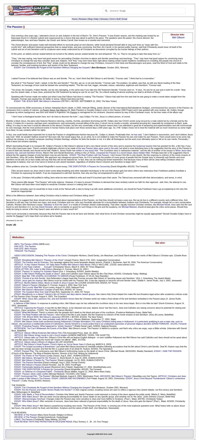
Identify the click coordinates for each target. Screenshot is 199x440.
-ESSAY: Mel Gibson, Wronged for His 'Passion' (35, 358)
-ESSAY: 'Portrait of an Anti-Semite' (29, 278)
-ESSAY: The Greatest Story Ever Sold (31, 292)
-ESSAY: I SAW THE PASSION (167, 351)
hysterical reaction (144, 146)
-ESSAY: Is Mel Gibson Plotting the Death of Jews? (37, 274)
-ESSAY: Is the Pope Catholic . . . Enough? (33, 267)
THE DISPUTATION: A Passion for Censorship (89, 166)
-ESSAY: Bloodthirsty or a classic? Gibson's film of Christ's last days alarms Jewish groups (54, 294)
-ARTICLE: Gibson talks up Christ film (31, 337)
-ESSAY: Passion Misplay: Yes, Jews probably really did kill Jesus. (43, 319)
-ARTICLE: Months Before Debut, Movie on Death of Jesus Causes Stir (46, 283)
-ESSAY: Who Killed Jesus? (26, 397)
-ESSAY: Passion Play (24, 351)
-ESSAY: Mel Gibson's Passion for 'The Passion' (35, 360)
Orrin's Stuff (115, 19)
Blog (90, 19)
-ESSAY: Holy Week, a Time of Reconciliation (34, 394)
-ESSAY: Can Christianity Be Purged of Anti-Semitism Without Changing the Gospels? (52, 68)
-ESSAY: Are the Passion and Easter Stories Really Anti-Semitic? (43, 390)
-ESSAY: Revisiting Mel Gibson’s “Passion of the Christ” (39, 260)
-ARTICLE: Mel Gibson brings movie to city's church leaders (41, 335)
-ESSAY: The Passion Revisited (28, 362)
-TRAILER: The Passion (24, 251)
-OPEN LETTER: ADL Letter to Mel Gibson (33, 269)
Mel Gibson (178, 37)
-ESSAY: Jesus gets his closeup (28, 281)
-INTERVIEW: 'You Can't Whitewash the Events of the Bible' (41, 328)
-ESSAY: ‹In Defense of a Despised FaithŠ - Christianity (39, 372)
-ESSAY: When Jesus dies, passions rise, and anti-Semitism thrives (44, 299)
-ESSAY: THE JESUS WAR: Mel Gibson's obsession (37, 101)
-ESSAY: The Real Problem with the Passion (89, 155)
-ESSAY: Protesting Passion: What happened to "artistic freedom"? (44, 326)
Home (74, 19)
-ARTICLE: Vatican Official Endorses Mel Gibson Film (38, 333)
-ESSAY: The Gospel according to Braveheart (34, 347)
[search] (143, 10)
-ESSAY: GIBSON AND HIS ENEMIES (68, 378)
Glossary (104, 19)
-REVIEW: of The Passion (25, 415)
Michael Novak (163, 205)
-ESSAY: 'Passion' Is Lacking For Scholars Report (36, 271)
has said (138, 135)
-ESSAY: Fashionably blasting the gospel (32, 367)
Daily (96, 19)
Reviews (83, 19)
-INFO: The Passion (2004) (26, 244)
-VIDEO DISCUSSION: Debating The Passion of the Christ (40, 255)
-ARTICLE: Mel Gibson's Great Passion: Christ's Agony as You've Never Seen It (50, 344)
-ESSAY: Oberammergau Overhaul (29, 399)
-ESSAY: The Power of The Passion (30, 356)
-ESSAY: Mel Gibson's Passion (28, 365)
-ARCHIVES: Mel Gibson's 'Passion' (115, 376)
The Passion (14, 26)
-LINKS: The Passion (23, 419)
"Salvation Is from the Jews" (55, 205)
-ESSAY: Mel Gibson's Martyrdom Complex (33, 290)
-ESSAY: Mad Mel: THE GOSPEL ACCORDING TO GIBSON (41, 276)
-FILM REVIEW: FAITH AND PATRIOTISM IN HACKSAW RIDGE (43, 422)
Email (124, 19)
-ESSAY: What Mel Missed (26, 312)
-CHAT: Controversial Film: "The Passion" (32, 376)
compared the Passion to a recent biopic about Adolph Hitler (123, 153)
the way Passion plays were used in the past (98, 148)
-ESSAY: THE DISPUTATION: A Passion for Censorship (39, 369)
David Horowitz (46, 207)
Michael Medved (129, 207)
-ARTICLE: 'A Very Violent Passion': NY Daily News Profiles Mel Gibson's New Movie (52, 265)
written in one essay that (87, 150)
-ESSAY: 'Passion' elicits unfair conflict (31, 374)
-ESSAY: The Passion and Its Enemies (31, 262)
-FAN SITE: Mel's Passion (25, 249)
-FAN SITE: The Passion (25, 246)
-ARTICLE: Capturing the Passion (29, 308)
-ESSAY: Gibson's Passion (26, 285)
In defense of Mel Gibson (25, 303)
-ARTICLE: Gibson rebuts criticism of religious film (36, 342)
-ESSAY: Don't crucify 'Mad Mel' (28, 287)
